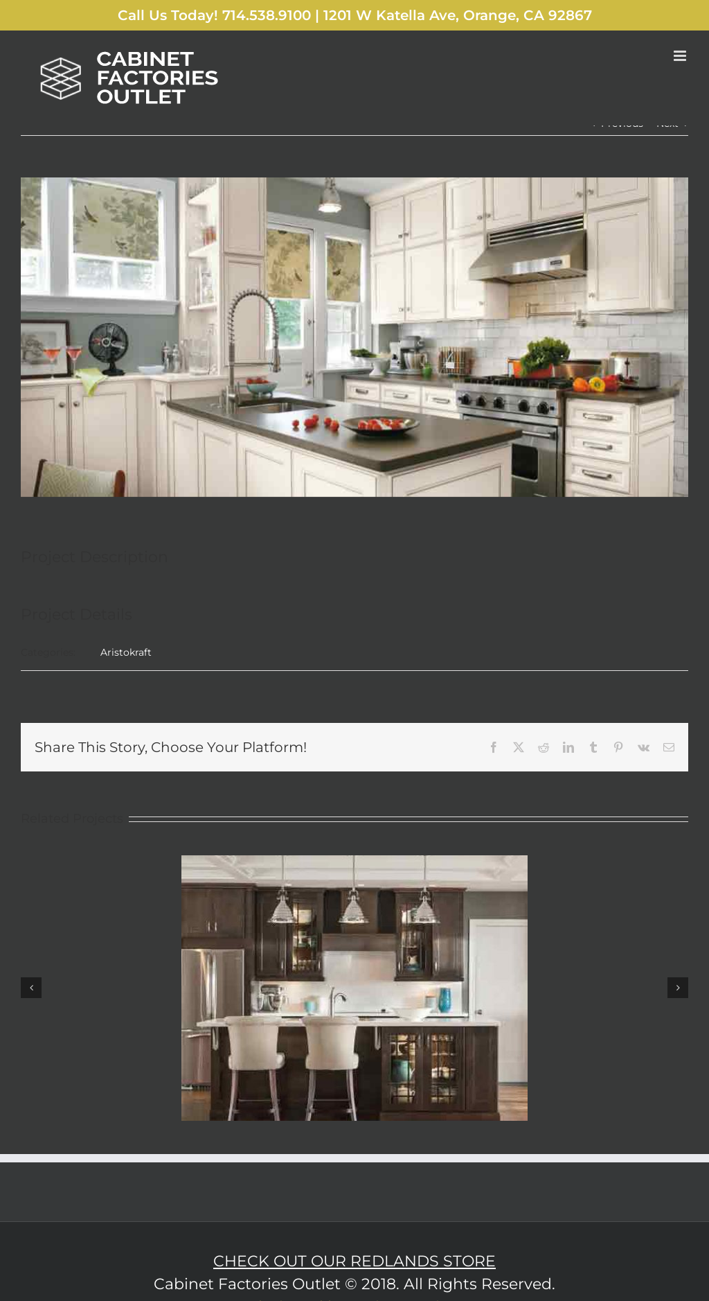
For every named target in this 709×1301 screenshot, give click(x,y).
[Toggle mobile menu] (681, 56)
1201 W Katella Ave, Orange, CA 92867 (457, 15)
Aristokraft (126, 652)
